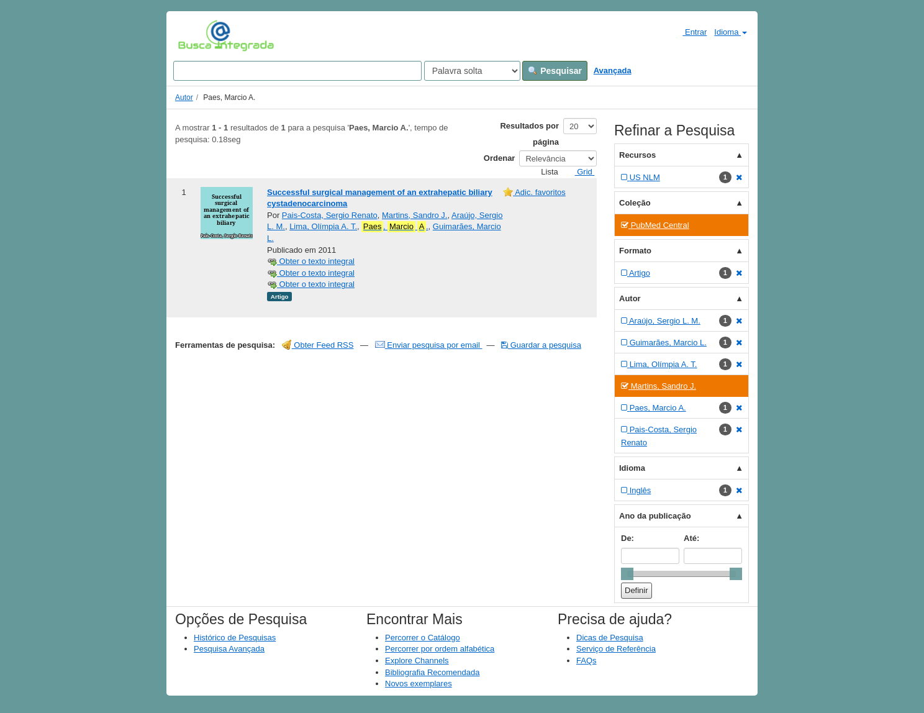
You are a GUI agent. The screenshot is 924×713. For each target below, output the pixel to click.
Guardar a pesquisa (541, 345)
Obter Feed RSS (318, 345)
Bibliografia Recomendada (432, 672)
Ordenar (499, 158)
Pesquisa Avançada (229, 648)
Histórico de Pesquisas (235, 637)
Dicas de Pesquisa (609, 637)
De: (627, 538)
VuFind (197, 35)
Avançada (613, 70)
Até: (691, 538)
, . (394, 226)
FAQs (586, 660)
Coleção (635, 202)
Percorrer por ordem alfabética (439, 648)
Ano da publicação (655, 515)
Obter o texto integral (311, 261)
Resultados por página (529, 134)
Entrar (690, 32)
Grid (580, 171)
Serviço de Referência (616, 648)
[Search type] (472, 71)
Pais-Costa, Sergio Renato (330, 215)
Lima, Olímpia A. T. (323, 226)
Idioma (730, 32)
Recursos (637, 155)
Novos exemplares (418, 683)
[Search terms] (297, 71)
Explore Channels (417, 660)
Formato (635, 250)
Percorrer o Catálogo (422, 637)
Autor (184, 97)
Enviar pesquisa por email (428, 345)
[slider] (627, 574)
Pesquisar (555, 71)
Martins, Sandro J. (415, 215)
